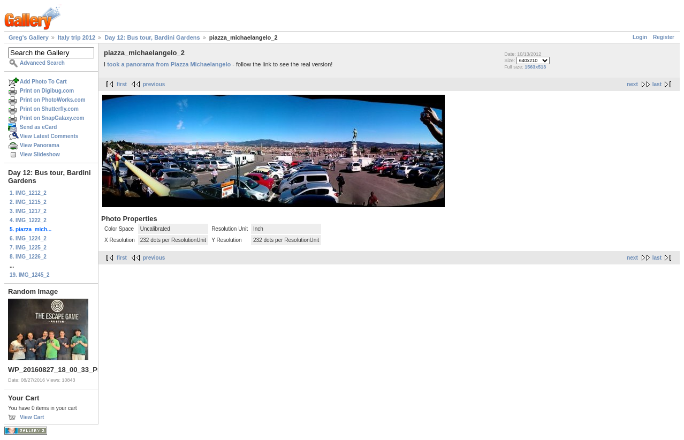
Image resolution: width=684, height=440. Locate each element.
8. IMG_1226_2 (28, 257)
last (657, 84)
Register (663, 37)
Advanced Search (42, 63)
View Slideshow (40, 154)
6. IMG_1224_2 (28, 238)
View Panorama (39, 145)
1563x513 (535, 67)
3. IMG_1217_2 (28, 211)
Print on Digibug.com (47, 91)
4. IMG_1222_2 (28, 220)
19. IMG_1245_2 (30, 275)
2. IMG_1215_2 (28, 202)
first (122, 84)
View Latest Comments (49, 136)
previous (154, 84)
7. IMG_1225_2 (28, 248)
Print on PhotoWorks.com (53, 100)
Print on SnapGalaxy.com (52, 118)
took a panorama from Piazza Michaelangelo (169, 64)
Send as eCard (38, 127)
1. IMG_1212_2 (28, 193)
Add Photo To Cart (43, 82)
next (632, 84)
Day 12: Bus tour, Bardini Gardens (152, 37)
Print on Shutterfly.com (49, 109)
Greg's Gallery (29, 37)
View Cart (32, 417)
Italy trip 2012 (76, 37)
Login (640, 37)
